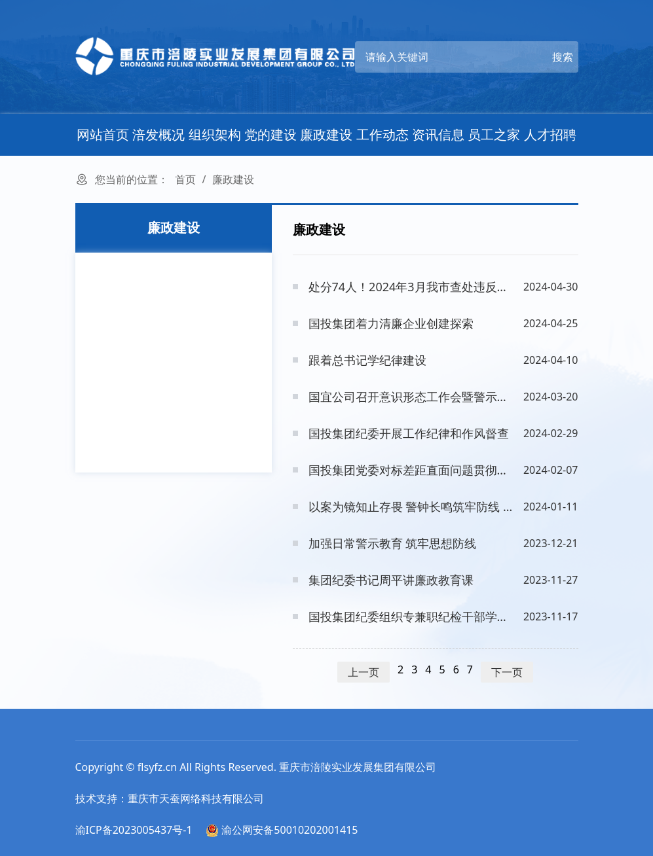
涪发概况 (158, 134)
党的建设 (270, 134)
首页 (185, 179)
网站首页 (103, 134)
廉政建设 (326, 134)
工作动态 (382, 134)
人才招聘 (550, 134)
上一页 (363, 672)
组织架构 (215, 134)
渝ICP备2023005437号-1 (134, 830)
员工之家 (494, 134)
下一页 (507, 672)
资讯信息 (438, 134)
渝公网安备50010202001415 (282, 830)
